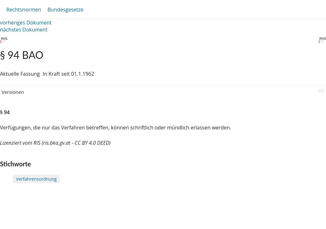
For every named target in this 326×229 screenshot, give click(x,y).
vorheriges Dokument (26, 22)
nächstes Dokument (23, 29)
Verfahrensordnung (36, 179)
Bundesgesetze (65, 9)
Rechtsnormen (23, 9)
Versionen (13, 92)
